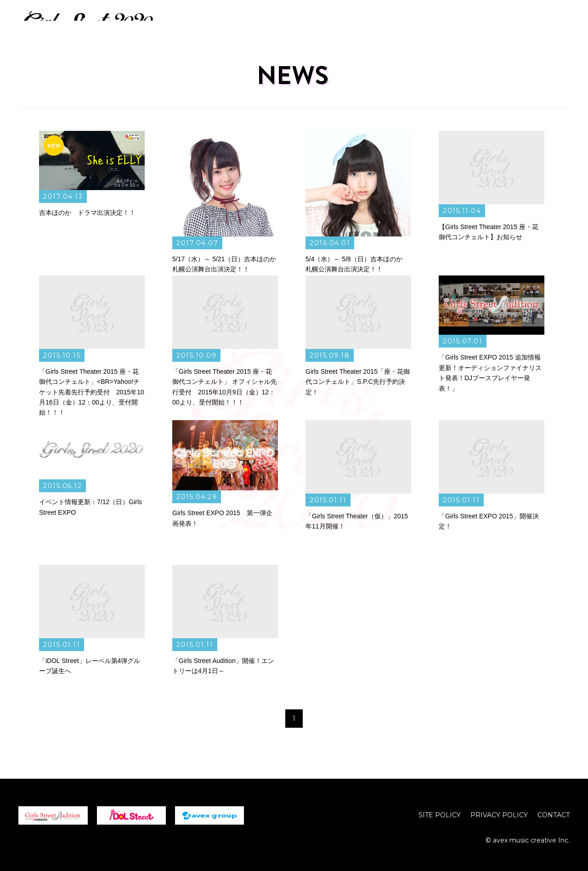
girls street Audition (53, 815)
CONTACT (553, 815)
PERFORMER (495, 22)
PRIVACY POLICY (499, 815)
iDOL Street (131, 815)
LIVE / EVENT (432, 22)
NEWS (380, 22)
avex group (209, 815)
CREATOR (553, 22)
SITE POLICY (439, 815)
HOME (340, 22)
